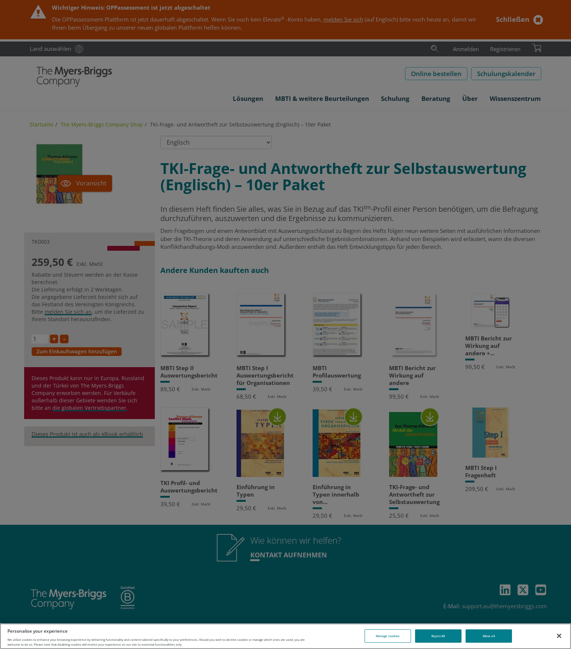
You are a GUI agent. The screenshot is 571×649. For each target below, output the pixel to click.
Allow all (489, 636)
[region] (285, 636)
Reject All (438, 636)
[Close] (559, 635)
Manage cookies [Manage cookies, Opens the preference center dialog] (387, 636)
